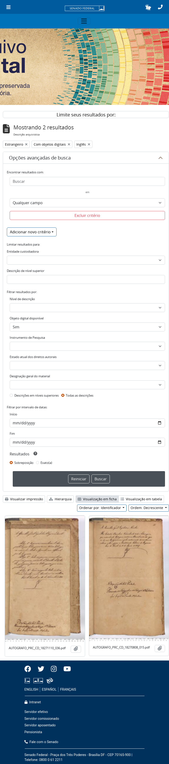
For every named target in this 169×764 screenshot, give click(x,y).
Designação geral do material (30, 376)
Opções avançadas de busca (40, 158)
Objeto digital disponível (27, 318)
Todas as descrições (79, 395)
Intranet (33, 702)
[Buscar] (87, 181)
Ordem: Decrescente (147, 507)
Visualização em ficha (97, 499)
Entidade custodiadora (23, 251)
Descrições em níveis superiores (36, 395)
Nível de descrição (22, 299)
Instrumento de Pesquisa (27, 337)
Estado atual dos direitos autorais (33, 357)
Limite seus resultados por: (86, 114)
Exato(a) (46, 463)
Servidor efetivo (36, 712)
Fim (12, 433)
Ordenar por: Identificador (100, 507)
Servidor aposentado (40, 725)
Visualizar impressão (24, 499)
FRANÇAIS (68, 690)
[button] (148, 7)
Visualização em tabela (141, 499)
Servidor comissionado (42, 719)
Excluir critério (87, 215)
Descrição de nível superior (25, 271)
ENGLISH (31, 690)
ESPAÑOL (49, 690)
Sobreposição (23, 463)
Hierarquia (60, 499)
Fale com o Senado (41, 742)
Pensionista (33, 732)
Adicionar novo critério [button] (30, 232)
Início (13, 414)
